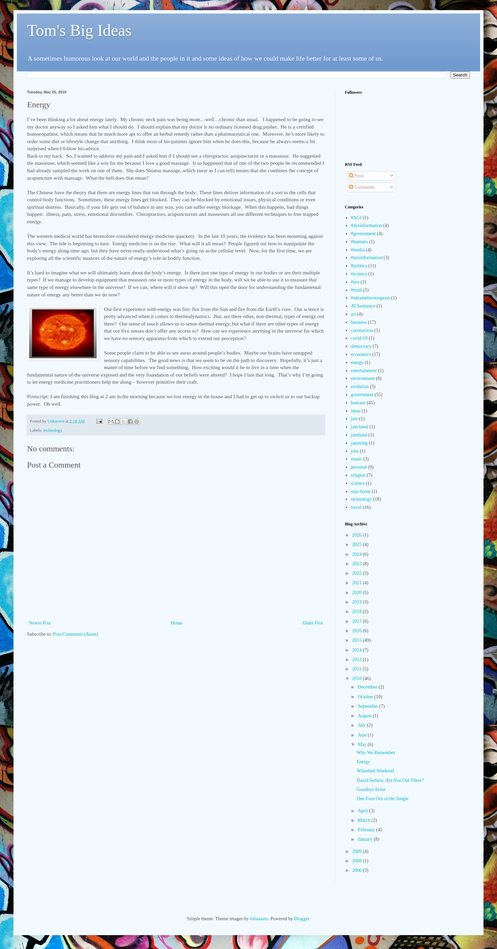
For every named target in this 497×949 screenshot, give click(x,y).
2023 (357, 563)
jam (354, 418)
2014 (357, 650)
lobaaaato (259, 918)
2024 (357, 554)
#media (358, 249)
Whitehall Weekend (375, 770)
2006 (357, 870)
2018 (357, 611)
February (367, 829)
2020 (357, 592)
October (366, 696)
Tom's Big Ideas (79, 30)
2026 (357, 535)
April (363, 810)
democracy (361, 346)
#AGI (356, 217)
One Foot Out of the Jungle (382, 798)
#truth (356, 290)
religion (358, 475)
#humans (359, 241)
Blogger (301, 918)
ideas (356, 410)
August (365, 715)
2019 (357, 602)
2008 (357, 860)
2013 (357, 659)
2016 (357, 630)
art (353, 314)
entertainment (364, 370)
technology (52, 430)
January (366, 839)
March (364, 820)
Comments (362, 187)
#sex (355, 282)
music (356, 458)
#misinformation (366, 257)
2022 (357, 573)
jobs (355, 451)
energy (357, 362)
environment (363, 378)
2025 (357, 544)
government (362, 394)
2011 (357, 669)
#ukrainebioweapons (370, 297)
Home (177, 623)
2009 (357, 851)
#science (359, 273)
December (368, 687)
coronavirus (362, 330)
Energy (363, 761)
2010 (357, 678)
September (368, 706)
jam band (360, 426)
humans (358, 402)
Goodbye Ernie (371, 789)
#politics (359, 265)
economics (361, 354)
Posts (356, 175)
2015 (357, 640)
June (363, 735)
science (358, 483)
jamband (359, 434)
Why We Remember (376, 752)
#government (363, 233)
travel (356, 507)
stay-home (361, 491)
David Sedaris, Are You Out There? (390, 780)
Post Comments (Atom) (75, 634)
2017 (357, 621)
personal (359, 467)
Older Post (313, 623)
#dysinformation (366, 225)
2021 (357, 582)
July (362, 725)
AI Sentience (363, 306)
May (363, 744)
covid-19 (359, 338)
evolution (360, 386)
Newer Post (40, 623)
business (359, 322)
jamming (359, 443)
